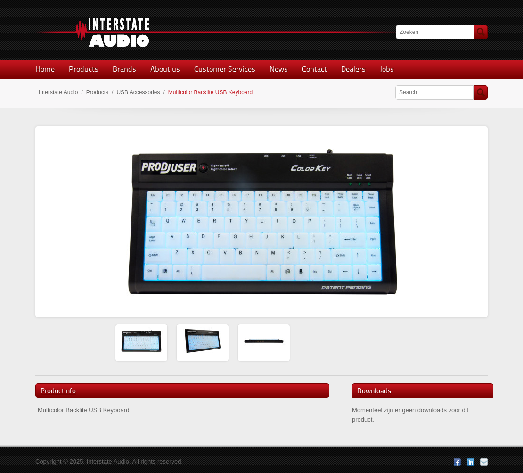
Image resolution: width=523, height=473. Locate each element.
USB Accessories (138, 92)
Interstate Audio (58, 92)
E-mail (484, 462)
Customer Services (224, 69)
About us (165, 69)
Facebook (457, 462)
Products (83, 69)
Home (45, 69)
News (279, 69)
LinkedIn (470, 462)
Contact (314, 69)
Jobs (387, 69)
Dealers (353, 69)
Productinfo (58, 391)
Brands (124, 69)
